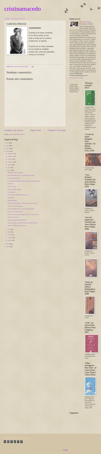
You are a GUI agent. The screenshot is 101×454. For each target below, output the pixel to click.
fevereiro (10, 237)
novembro (11, 156)
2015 (7, 143)
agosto (10, 164)
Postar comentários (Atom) (17, 134)
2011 (7, 244)
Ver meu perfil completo (76, 78)
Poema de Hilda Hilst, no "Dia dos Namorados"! (21, 209)
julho (9, 167)
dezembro (11, 153)
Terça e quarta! (12, 186)
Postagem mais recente (13, 130)
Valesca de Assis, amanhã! (15, 172)
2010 (7, 246)
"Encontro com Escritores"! (15, 206)
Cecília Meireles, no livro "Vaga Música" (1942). (21, 175)
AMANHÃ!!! (11, 198)
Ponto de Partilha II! (13, 217)
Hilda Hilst (10, 184)
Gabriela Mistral (12, 200)
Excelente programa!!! (14, 178)
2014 (7, 145)
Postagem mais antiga (57, 130)
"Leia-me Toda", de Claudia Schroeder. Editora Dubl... (23, 223)
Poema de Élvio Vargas (14, 189)
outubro (10, 159)
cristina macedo (86, 22)
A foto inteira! (11, 192)
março (10, 235)
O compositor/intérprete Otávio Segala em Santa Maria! (23, 181)
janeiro (10, 240)
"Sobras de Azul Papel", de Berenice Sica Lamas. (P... (23, 203)
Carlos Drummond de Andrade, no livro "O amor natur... (23, 214)
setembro (11, 162)
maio (9, 229)
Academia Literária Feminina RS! (17, 220)
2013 (7, 148)
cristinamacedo (22, 8)
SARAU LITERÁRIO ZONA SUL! (17, 225)
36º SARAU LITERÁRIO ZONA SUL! (18, 195)
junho (9, 170)
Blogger (65, 450)
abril (9, 232)
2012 (7, 151)
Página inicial (35, 130)
